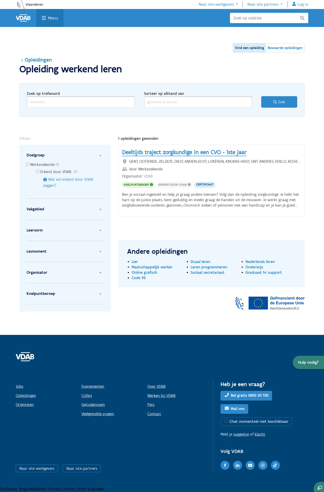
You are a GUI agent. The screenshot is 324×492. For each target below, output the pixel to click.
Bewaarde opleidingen (285, 48)
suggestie (241, 434)
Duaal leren (200, 261)
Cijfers (86, 395)
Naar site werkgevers (216, 4)
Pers (150, 404)
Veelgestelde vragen (97, 413)
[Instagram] (262, 465)
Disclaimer (9, 488)
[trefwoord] (81, 102)
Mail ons (238, 408)
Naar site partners (263, 4)
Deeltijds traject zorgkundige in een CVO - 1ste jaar (184, 152)
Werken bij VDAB (161, 395)
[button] (308, 362)
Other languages (90, 488)
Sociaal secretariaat (208, 272)
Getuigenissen (93, 404)
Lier (135, 261)
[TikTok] (275, 465)
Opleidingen (35, 59)
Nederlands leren (260, 261)
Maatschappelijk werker (152, 267)
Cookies (69, 488)
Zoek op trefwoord (43, 93)
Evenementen (92, 386)
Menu (53, 18)
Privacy (55, 488)
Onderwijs (254, 267)
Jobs (19, 386)
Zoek (281, 102)
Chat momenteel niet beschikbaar (259, 421)
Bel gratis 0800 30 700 (249, 395)
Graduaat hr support (263, 272)
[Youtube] (250, 465)
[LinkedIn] (237, 465)
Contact (154, 413)
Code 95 (139, 277)
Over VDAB (156, 386)
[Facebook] (225, 465)
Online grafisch (144, 272)
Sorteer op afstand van (164, 93)
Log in (302, 4)
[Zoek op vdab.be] (269, 18)
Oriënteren (25, 404)
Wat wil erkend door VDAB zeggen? (68, 182)
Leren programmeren (209, 267)
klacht (260, 434)
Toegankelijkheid (33, 488)
